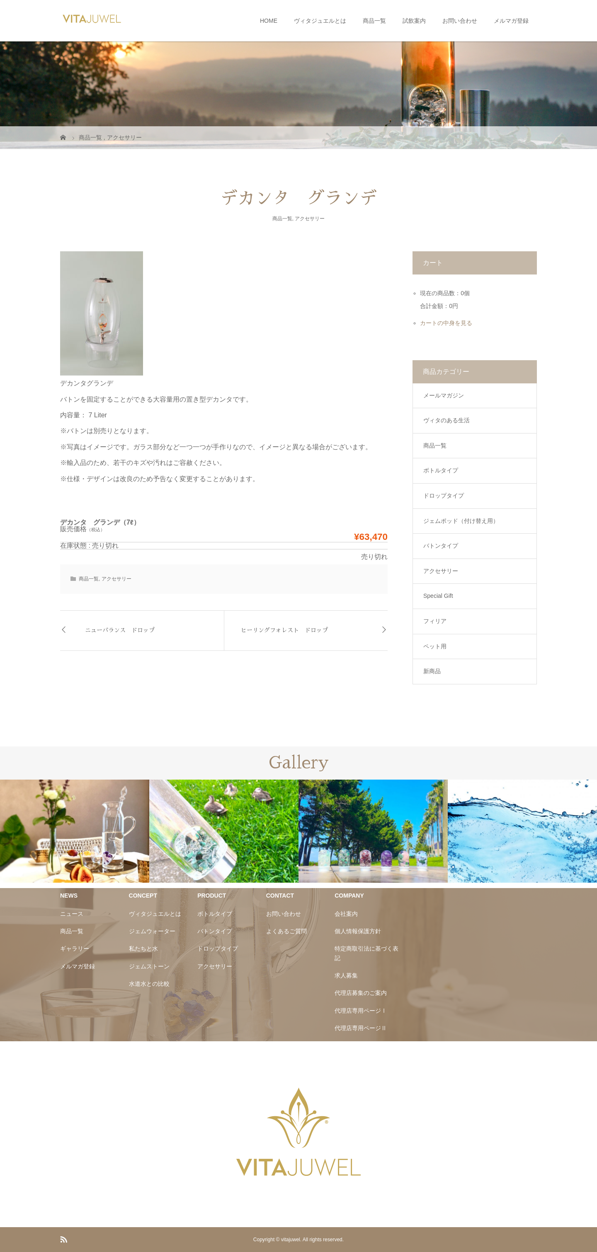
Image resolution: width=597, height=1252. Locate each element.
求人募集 (346, 975)
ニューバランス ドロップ (120, 630)
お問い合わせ (459, 20)
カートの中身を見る (446, 323)
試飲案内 (414, 20)
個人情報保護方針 (358, 931)
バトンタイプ (440, 545)
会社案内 (346, 913)
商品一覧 (374, 20)
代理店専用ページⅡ (361, 1028)
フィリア (435, 621)
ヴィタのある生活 (446, 420)
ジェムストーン (149, 966)
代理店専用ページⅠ (361, 1010)
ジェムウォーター (152, 931)
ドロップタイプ (443, 495)
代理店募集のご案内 (361, 993)
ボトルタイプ (440, 470)
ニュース (71, 913)
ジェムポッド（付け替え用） (461, 521)
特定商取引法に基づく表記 (366, 953)
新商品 (432, 671)
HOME (268, 20)
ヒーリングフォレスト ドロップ (284, 630)
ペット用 (435, 646)
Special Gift (438, 595)
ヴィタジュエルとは (320, 20)
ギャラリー (74, 948)
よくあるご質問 (286, 931)
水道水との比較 (149, 983)
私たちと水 (143, 948)
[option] (74, 831)
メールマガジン (443, 395)
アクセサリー (310, 219)
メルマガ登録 (511, 20)
